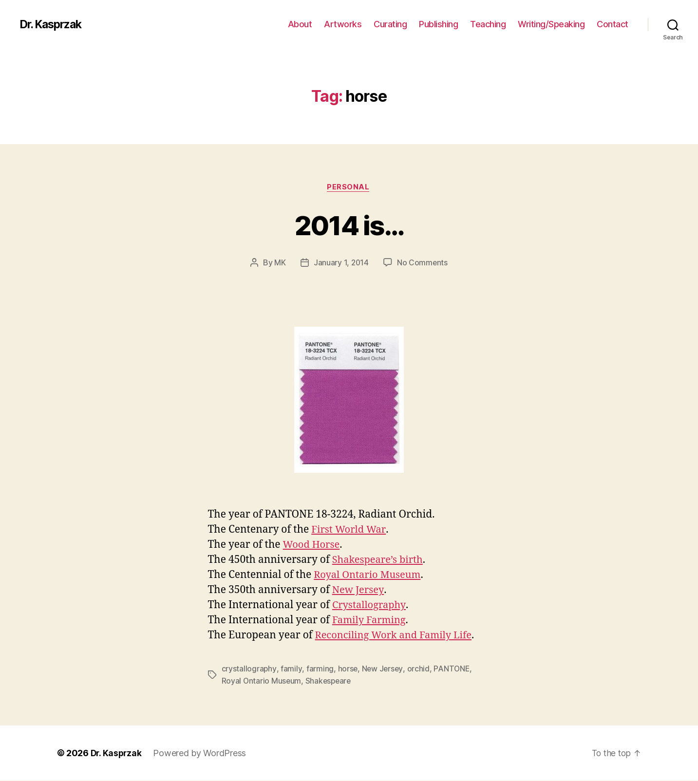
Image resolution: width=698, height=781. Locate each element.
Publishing (438, 24)
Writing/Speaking (551, 24)
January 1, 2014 (341, 263)
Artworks (342, 24)
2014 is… (349, 224)
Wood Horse (312, 545)
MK (279, 263)
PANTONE (452, 669)
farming (319, 669)
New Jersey (359, 590)
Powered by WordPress (201, 753)
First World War (349, 530)
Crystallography (370, 606)
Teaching (488, 24)
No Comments (422, 263)
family (291, 669)
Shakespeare (330, 681)
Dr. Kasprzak (53, 24)
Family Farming (370, 621)
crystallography (249, 669)
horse (347, 669)
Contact (612, 24)
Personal (349, 187)
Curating (390, 24)
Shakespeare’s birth (379, 560)
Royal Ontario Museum (370, 575)
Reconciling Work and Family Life (397, 636)
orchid (419, 669)
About (300, 24)
